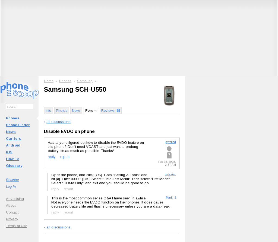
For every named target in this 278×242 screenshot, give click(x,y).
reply (52, 156)
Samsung (85, 81)
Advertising (15, 199)
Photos (61, 111)
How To (12, 159)
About (10, 205)
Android (13, 145)
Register (12, 180)
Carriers (13, 138)
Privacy (12, 219)
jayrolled (170, 142)
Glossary (14, 166)
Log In (11, 186)
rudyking (170, 174)
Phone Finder (18, 125)
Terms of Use (16, 226)
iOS (9, 152)
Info (48, 111)
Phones (12, 118)
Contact (12, 212)
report (65, 156)
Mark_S (171, 197)
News (11, 132)
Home (48, 81)
